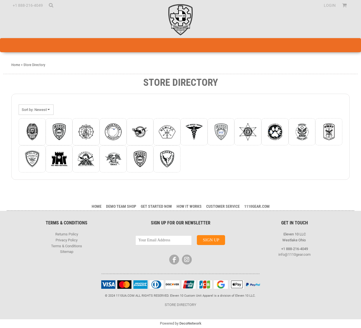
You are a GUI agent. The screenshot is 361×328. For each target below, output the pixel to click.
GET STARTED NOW (156, 206)
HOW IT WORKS (189, 206)
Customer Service (223, 206)
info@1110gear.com (294, 254)
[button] (51, 5)
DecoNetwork (190, 323)
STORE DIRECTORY (180, 305)
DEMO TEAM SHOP (121, 206)
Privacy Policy (67, 240)
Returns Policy (66, 234)
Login (330, 5)
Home (15, 65)
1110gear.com (257, 206)
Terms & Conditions (66, 246)
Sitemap (66, 252)
